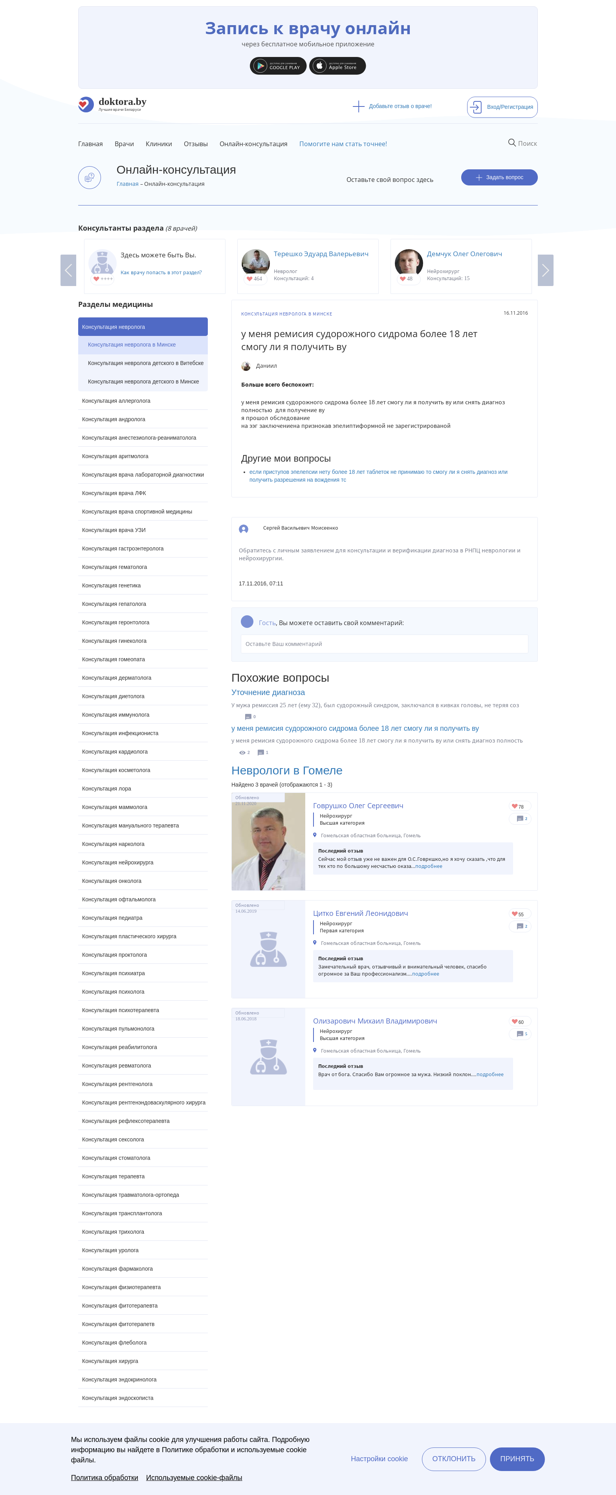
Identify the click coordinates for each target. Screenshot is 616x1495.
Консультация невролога (113, 327)
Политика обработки (104, 1478)
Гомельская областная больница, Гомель (371, 835)
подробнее (428, 866)
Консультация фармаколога (117, 1269)
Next (546, 270)
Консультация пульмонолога (118, 1028)
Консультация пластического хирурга (129, 936)
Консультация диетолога (113, 696)
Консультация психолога (113, 992)
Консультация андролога (113, 419)
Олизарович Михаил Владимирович (375, 1020)
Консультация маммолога (114, 807)
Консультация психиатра (113, 973)
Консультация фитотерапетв (118, 1324)
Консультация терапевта (113, 1176)
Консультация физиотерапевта (121, 1287)
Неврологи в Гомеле (287, 770)
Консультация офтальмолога (119, 899)
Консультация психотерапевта (120, 1010)
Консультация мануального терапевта (130, 825)
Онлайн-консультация (254, 143)
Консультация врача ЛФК (114, 493)
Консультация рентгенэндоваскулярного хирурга (143, 1102)
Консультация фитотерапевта (120, 1305)
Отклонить (453, 1459)
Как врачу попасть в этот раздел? (161, 272)
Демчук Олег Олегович (464, 253)
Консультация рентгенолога (117, 1084)
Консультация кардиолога (115, 751)
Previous (68, 270)
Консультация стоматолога (116, 1158)
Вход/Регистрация (501, 107)
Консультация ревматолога (116, 1065)
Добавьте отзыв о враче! (392, 106)
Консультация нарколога (113, 844)
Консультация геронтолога (115, 622)
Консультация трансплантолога (122, 1213)
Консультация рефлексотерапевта (126, 1121)
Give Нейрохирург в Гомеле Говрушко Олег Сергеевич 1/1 (515, 807)
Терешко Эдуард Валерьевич (321, 253)
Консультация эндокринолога (119, 1379)
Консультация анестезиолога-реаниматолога (139, 438)
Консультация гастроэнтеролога (123, 548)
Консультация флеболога (114, 1342)
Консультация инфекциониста (120, 733)
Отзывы (196, 143)
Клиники (159, 143)
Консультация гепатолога (114, 604)
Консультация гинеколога (114, 641)
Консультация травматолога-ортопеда (130, 1195)
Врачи (124, 143)
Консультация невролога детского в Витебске (146, 363)
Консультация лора (106, 788)
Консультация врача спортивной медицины (137, 511)
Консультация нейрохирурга (118, 862)
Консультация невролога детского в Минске (143, 381)
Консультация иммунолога (115, 715)
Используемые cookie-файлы (194, 1478)
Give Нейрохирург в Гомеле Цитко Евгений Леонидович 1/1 (515, 914)
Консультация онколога (111, 881)
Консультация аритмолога (115, 456)
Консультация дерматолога (116, 678)
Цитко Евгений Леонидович (360, 913)
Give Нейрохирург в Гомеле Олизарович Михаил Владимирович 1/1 (515, 1022)
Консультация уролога (110, 1250)
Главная (90, 143)
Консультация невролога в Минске (132, 344)
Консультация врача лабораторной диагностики (143, 474)
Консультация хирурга (110, 1361)
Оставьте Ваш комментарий (384, 644)
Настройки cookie (379, 1459)
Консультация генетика (111, 585)
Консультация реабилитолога (119, 1047)
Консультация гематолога (114, 567)
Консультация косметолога (116, 770)
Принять (517, 1459)
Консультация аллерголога (116, 401)
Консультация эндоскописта (117, 1398)
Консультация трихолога (113, 1232)
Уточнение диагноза (268, 692)
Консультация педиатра (112, 918)
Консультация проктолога (114, 955)
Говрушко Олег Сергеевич (358, 805)
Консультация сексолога (113, 1139)
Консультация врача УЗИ (114, 530)
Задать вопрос (500, 177)
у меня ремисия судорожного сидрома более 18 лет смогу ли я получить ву (355, 728)
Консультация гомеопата (113, 659)
